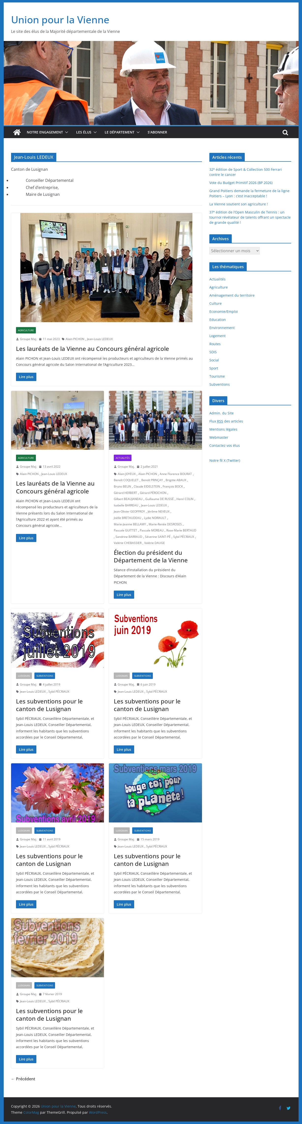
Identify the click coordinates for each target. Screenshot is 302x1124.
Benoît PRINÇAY (152, 480)
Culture (215, 303)
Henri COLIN (184, 499)
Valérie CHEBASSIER (128, 543)
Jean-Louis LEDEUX (100, 339)
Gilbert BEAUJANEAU (128, 499)
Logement (217, 335)
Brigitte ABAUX (176, 480)
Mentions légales (223, 429)
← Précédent (23, 1079)
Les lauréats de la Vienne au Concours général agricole (92, 348)
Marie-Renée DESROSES (165, 524)
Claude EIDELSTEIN (147, 486)
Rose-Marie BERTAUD (181, 530)
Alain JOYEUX (127, 474)
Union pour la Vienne (60, 19)
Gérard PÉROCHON (153, 493)
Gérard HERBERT (125, 493)
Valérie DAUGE (154, 543)
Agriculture (26, 330)
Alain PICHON (75, 339)
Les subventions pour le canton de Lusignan (49, 705)
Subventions (44, 675)
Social (214, 360)
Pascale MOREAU (152, 530)
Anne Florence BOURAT (176, 474)
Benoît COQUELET (126, 480)
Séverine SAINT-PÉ (158, 537)
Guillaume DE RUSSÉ (159, 499)
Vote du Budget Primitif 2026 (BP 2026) (241, 182)
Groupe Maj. (28, 339)
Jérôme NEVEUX (159, 511)
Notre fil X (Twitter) (224, 460)
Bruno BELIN (122, 486)
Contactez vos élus (224, 445)
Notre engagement (45, 132)
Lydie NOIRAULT (155, 518)
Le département (119, 132)
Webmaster (218, 437)
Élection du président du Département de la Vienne (151, 556)
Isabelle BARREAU (126, 505)
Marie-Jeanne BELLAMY (130, 524)
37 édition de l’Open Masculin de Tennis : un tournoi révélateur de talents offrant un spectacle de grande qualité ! (250, 217)
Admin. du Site (221, 413)
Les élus (83, 132)
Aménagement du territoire (232, 295)
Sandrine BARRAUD (128, 537)
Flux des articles (226, 421)
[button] (65, 132)
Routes (215, 344)
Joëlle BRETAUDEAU (127, 518)
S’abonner (157, 132)
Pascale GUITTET (125, 530)
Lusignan (24, 675)
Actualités (122, 458)
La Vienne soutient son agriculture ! (238, 204)
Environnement (222, 327)
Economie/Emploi (223, 311)
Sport (213, 368)
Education (217, 319)
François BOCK (173, 486)
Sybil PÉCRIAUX (183, 537)
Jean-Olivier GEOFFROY (129, 511)
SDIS (213, 352)
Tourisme (217, 376)
